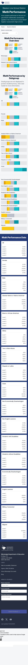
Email (5, 588)
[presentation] (12, 605)
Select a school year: (6, 30)
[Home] (5, 2)
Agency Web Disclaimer (7, 568)
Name (5, 582)
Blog (2, 574)
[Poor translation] (1, 639)
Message (6, 594)
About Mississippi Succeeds (8, 571)
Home (3, 27)
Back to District (11, 27)
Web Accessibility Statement (8, 565)
